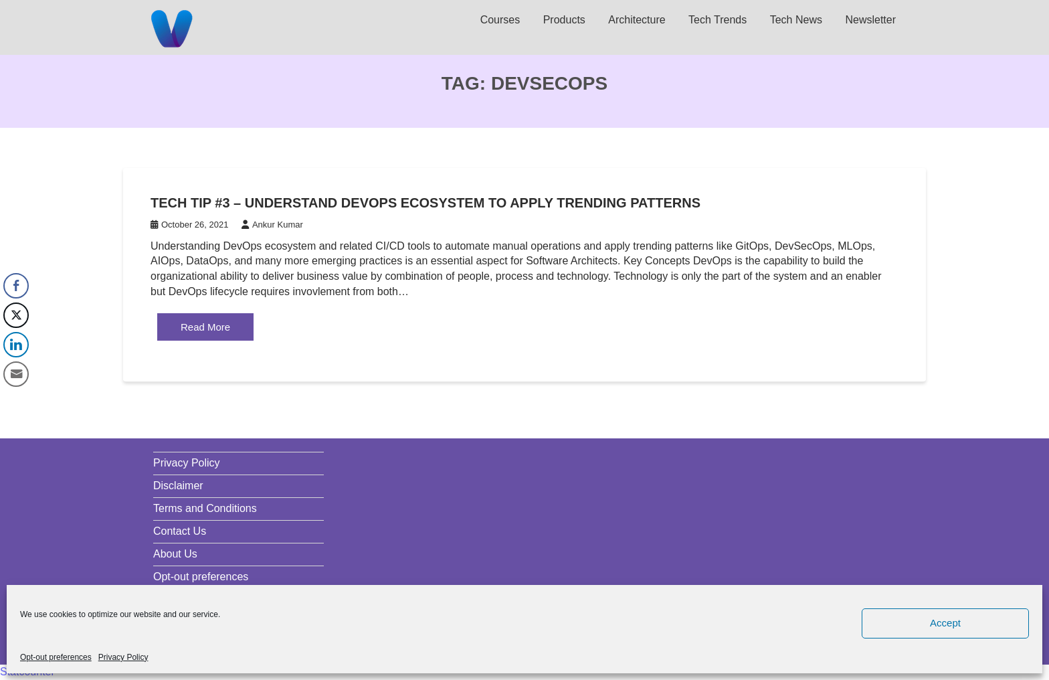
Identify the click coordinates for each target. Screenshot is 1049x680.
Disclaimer (178, 485)
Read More (205, 327)
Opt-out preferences (56, 657)
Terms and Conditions (205, 508)
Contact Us (179, 531)
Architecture (636, 19)
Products (564, 19)
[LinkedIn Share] (16, 344)
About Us (175, 554)
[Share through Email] (16, 374)
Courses (500, 19)
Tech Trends (717, 19)
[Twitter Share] (16, 315)
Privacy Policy (123, 657)
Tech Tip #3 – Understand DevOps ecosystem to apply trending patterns (425, 202)
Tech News (796, 19)
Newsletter (870, 19)
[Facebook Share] (16, 286)
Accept (945, 622)
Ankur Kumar (272, 225)
